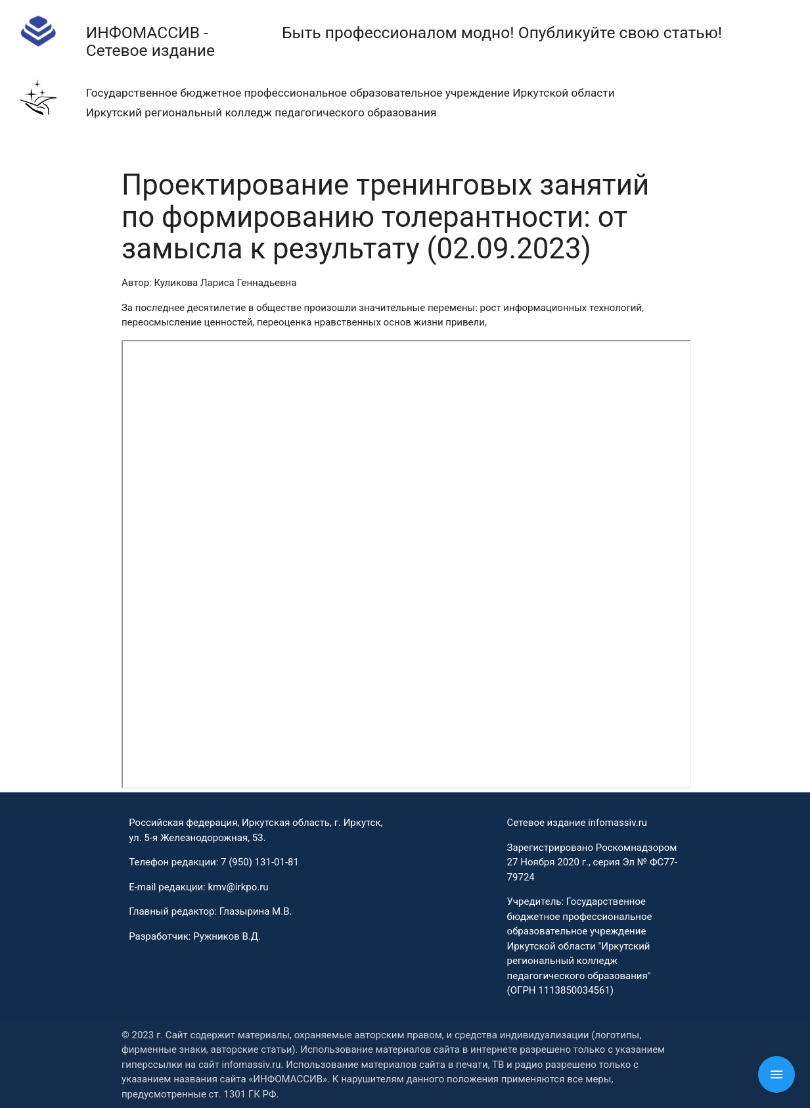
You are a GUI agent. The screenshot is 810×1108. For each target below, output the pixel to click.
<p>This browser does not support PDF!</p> (406, 564)
